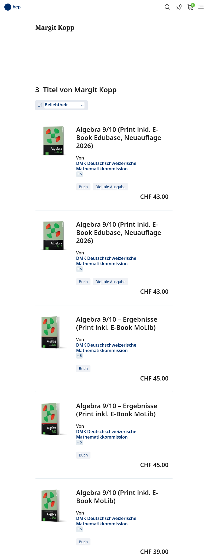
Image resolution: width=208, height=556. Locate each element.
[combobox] (64, 105)
